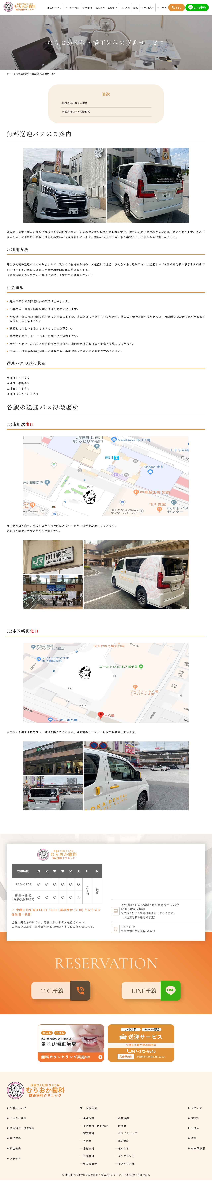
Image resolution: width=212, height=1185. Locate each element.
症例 (135, 7)
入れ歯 (87, 1146)
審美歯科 (88, 1138)
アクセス (162, 7)
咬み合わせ (90, 1168)
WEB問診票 (148, 7)
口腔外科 (88, 1161)
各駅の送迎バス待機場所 (80, 113)
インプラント (126, 1161)
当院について (54, 7)
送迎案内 (15, 1143)
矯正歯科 (123, 1146)
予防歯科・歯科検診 (95, 1130)
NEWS (195, 1123)
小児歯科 (88, 1153)
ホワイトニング (127, 1138)
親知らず (123, 1153)
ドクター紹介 (72, 7)
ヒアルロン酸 (126, 1168)
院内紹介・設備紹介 (106, 7)
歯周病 (122, 1130)
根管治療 (123, 1123)
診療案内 (87, 7)
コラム (195, 1133)
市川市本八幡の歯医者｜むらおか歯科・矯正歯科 (16, 7)
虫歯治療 (88, 1123)
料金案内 (125, 7)
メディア (196, 1113)
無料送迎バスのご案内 (78, 103)
